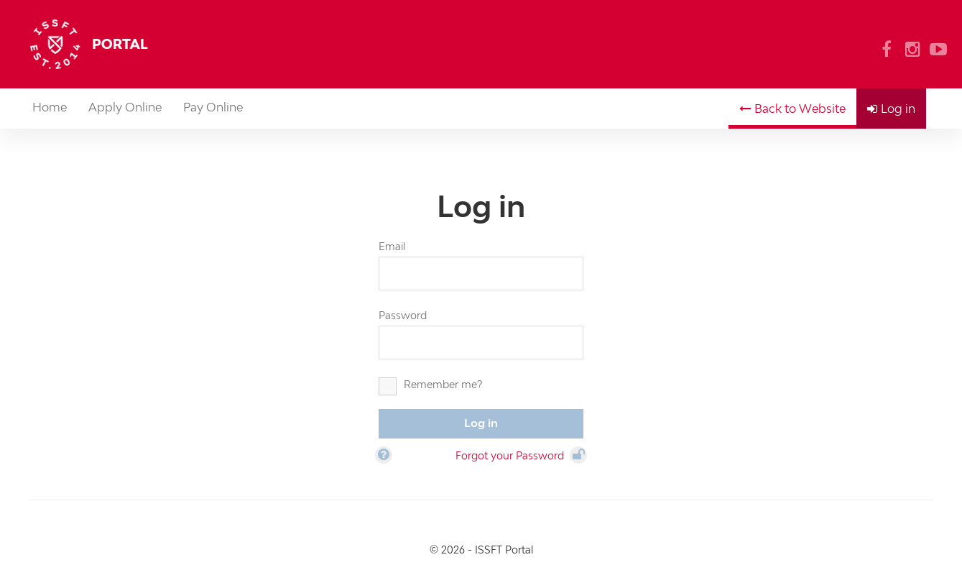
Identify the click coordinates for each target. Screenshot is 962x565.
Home (49, 108)
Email (392, 247)
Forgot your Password (509, 456)
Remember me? (443, 385)
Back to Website (800, 110)
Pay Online (213, 108)
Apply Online (125, 108)
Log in (898, 110)
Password (403, 316)
